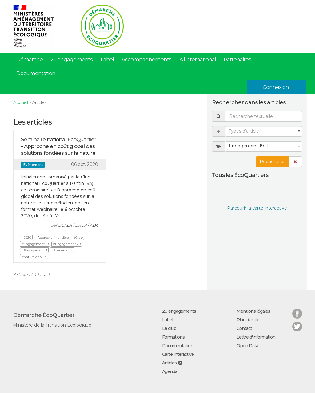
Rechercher (272, 161)
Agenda (169, 371)
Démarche (29, 59)
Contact (244, 328)
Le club (169, 328)
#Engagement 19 (35, 244)
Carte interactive (178, 354)
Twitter (297, 323)
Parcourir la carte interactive (257, 208)
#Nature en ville (34, 257)
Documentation (35, 73)
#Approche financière (52, 237)
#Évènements (62, 250)
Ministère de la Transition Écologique (52, 325)
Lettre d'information (256, 337)
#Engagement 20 (67, 244)
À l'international (197, 59)
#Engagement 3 (34, 250)
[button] (295, 161)
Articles (169, 363)
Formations (173, 337)
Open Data (247, 345)
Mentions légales (253, 311)
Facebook (297, 310)
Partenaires (237, 59)
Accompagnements (146, 59)
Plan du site (248, 320)
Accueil (20, 102)
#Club (78, 237)
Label (107, 59)
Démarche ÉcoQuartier (43, 315)
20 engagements (71, 59)
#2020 (26, 237)
